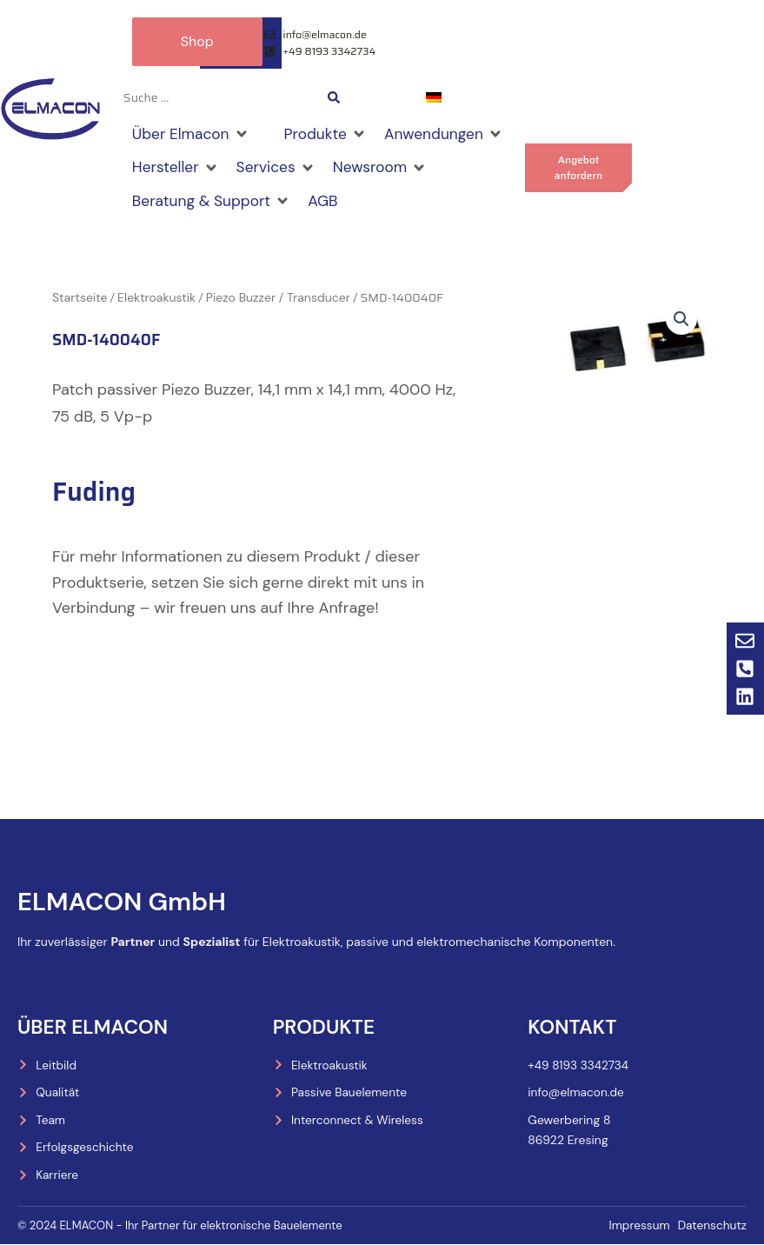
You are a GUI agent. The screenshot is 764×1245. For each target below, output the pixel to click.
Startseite (79, 301)
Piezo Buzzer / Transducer (278, 301)
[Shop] (270, 121)
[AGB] (328, 203)
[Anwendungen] (452, 134)
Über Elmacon (93, 1024)
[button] (680, 322)
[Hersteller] (176, 168)
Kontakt (573, 1024)
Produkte (324, 1024)
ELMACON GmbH (123, 899)
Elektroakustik (156, 301)
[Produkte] (330, 134)
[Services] (279, 168)
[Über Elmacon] (192, 134)
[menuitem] (433, 97)
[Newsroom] (386, 168)
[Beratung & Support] (214, 203)
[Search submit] (334, 97)
